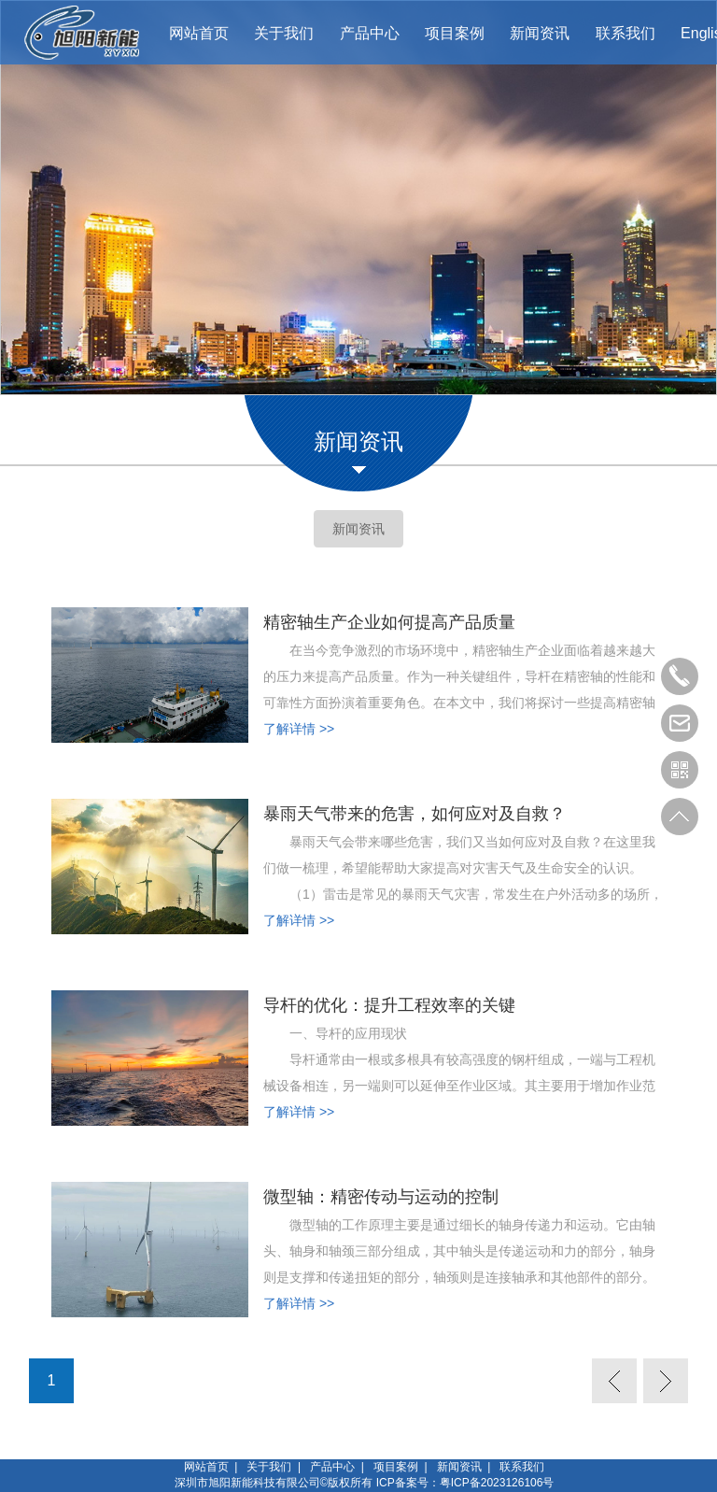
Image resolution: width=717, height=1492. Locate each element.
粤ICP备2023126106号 (497, 1482)
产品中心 (332, 1466)
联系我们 (521, 1466)
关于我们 (268, 1466)
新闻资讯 (358, 528)
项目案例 (395, 1466)
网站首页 (206, 1466)
